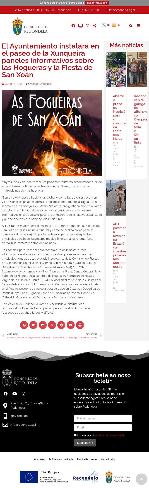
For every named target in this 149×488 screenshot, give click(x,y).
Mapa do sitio (108, 459)
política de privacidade (109, 435)
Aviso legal (39, 459)
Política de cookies (87, 459)
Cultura (117, 162)
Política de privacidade (61, 459)
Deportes (139, 166)
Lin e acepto (100, 435)
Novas (117, 165)
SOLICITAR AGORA (97, 3)
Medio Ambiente (38, 84)
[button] (131, 26)
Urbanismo (119, 290)
